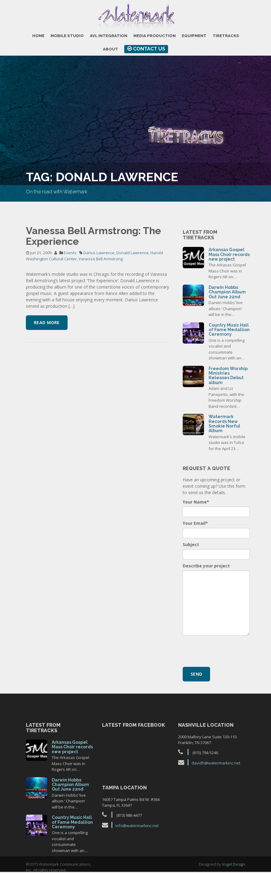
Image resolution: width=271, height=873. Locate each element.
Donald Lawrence (132, 252)
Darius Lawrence (98, 252)
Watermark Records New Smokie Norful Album (224, 423)
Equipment (194, 35)
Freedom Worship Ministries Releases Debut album (228, 375)
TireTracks (226, 35)
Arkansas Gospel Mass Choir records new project (229, 254)
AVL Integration (108, 35)
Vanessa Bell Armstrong (101, 259)
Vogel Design (233, 864)
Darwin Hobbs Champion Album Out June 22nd (227, 292)
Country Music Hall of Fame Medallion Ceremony (229, 330)
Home (38, 35)
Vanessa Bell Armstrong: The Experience (93, 236)
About (110, 49)
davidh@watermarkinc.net (216, 763)
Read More (47, 322)
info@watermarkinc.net (137, 825)
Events (70, 252)
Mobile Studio (67, 35)
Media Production (154, 35)
